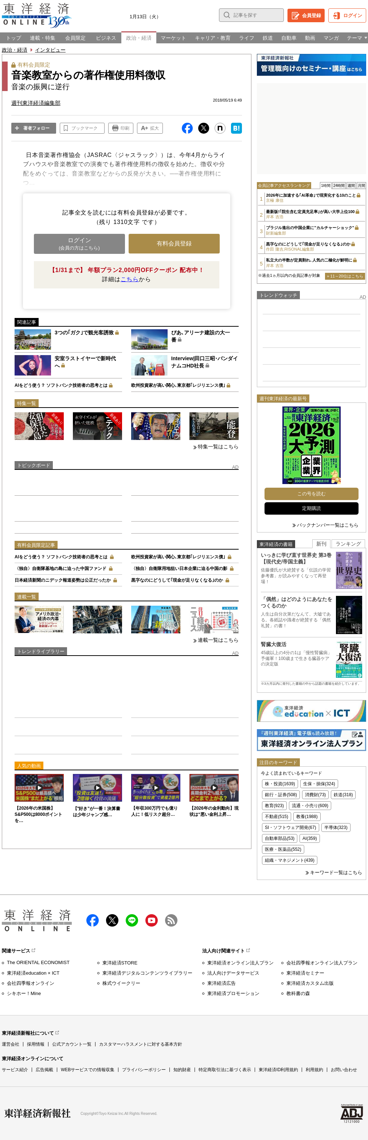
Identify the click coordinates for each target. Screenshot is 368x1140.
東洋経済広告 (221, 983)
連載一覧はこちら (218, 640)
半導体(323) (336, 827)
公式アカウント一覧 (71, 1044)
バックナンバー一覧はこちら (328, 525)
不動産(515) (276, 816)
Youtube (151, 920)
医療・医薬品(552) (283, 849)
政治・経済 (14, 50)
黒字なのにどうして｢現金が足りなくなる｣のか (177, 580)
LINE (132, 920)
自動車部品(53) (279, 838)
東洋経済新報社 (37, 1113)
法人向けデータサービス (233, 973)
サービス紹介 (15, 1070)
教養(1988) (307, 816)
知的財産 (182, 1070)
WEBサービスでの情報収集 (87, 1070)
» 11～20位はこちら (345, 276)
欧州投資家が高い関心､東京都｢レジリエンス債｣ (178, 385)
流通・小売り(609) (310, 805)
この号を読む (311, 493)
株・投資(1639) (280, 783)
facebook (92, 920)
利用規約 (314, 1070)
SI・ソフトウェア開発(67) (290, 827)
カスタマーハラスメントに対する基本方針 (140, 1044)
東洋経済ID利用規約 (278, 1070)
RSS (171, 920)
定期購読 (311, 508)
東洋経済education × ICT (33, 973)
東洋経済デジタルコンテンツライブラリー (147, 973)
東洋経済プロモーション (233, 993)
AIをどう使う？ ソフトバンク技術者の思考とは (61, 385)
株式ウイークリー (121, 983)
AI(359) (309, 838)
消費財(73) (315, 794)
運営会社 (10, 1044)
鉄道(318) (343, 794)
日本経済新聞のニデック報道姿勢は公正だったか (63, 580)
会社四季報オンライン (30, 983)
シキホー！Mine (24, 993)
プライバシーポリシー (144, 1070)
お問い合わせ (344, 1070)
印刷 (125, 128)
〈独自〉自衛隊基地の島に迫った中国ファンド (60, 568)
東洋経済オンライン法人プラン (240, 963)
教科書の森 (298, 993)
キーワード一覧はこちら (336, 872)
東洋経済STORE (120, 963)
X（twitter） (112, 920)
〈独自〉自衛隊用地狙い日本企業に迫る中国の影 (179, 568)
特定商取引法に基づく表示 (225, 1070)
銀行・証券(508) (281, 794)
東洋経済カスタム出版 (310, 983)
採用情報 (35, 1044)
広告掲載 (44, 1070)
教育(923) (274, 805)
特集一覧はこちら (218, 446)
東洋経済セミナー (305, 973)
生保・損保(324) (319, 783)
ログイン (352, 15)
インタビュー (50, 50)
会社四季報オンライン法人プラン (321, 963)
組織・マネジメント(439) (289, 860)
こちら (130, 279)
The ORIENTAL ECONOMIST (38, 962)
